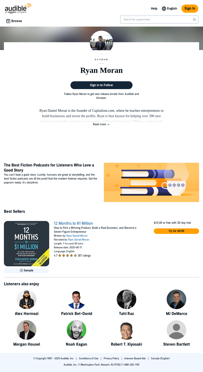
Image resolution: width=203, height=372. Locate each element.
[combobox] (159, 19)
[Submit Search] (194, 19)
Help (154, 9)
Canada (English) (160, 358)
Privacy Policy (112, 358)
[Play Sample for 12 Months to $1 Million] (26, 270)
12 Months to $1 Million (73, 223)
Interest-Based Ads (135, 358)
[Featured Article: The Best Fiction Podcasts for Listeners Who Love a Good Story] (151, 183)
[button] (101, 124)
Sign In (189, 8)
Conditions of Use (89, 358)
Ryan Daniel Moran (77, 235)
